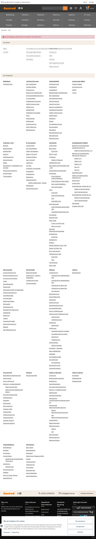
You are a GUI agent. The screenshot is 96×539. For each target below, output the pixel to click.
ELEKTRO (54, 151)
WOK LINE (52, 265)
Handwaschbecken (55, 395)
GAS (52, 198)
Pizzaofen (6, 400)
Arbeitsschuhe (7, 83)
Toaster (5, 317)
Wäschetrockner (54, 425)
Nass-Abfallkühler (55, 350)
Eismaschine (30, 89)
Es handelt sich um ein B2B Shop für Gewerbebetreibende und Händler (32, 509)
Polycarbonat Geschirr (10, 170)
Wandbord (52, 129)
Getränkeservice (8, 156)
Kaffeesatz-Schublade (33, 112)
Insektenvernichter (32, 280)
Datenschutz (45, 508)
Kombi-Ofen (76, 183)
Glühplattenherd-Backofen (57, 170)
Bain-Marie (52, 148)
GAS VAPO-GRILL (57, 186)
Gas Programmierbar (81, 191)
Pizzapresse (7, 402)
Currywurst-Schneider (10, 277)
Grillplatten (52, 173)
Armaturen (52, 375)
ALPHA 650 (53, 145)
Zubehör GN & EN (78, 205)
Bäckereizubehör (31, 272)
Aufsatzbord (53, 89)
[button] (81, 8)
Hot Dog (28, 165)
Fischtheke (6, 452)
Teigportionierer (8, 417)
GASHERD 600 (56, 200)
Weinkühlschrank (54, 365)
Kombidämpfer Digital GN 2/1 (81, 194)
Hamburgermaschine (10, 292)
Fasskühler (52, 299)
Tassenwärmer (31, 461)
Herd (50, 189)
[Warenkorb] (90, 8)
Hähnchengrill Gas (11, 386)
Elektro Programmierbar (82, 188)
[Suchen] (52, 8)
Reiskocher (29, 176)
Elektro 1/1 (78, 158)
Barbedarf (29, 452)
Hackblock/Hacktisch (56, 109)
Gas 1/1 (76, 166)
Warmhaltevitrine (31, 475)
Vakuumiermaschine (9, 323)
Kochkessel (52, 214)
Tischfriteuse (53, 262)
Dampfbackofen (77, 172)
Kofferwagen (53, 115)
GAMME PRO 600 (54, 162)
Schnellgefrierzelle (55, 356)
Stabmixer (6, 315)
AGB (42, 514)
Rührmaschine (7, 405)
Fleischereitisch (54, 100)
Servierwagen (53, 126)
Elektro (53, 428)
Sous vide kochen (54, 250)
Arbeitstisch (53, 86)
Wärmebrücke (53, 135)
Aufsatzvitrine (53, 272)
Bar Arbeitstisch (31, 83)
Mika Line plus (56, 225)
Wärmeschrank (54, 138)
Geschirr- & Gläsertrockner (57, 389)
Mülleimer (52, 118)
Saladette (52, 353)
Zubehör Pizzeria (8, 420)
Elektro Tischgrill (31, 153)
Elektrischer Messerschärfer (35, 455)
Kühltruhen (52, 327)
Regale (51, 120)
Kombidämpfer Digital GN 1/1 (81, 185)
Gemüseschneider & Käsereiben (13, 289)
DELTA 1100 (53, 153)
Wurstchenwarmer (32, 188)
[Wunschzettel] (76, 8)
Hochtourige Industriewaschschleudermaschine (59, 400)
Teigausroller (7, 411)
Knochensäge (7, 298)
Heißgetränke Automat (33, 100)
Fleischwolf (6, 286)
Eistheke (6, 450)
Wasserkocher (30, 129)
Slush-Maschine (31, 126)
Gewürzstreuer (8, 159)
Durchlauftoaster (31, 148)
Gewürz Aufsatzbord (55, 106)
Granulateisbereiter (55, 307)
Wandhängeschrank (55, 132)
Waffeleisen (30, 185)
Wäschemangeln (54, 422)
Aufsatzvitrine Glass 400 (59, 287)
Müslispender (30, 118)
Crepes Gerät (30, 145)
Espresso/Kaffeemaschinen (35, 95)
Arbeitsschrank (54, 83)
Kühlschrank (55, 316)
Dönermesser (7, 377)
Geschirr (6, 153)
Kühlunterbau (53, 342)
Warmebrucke (30, 469)
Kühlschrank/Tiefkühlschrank (58, 313)
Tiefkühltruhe (55, 339)
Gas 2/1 (76, 169)
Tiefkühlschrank (56, 319)
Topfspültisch (53, 419)
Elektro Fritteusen (57, 159)
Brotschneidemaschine (10, 275)
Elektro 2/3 (78, 163)
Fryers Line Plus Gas (57, 223)
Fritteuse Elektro (31, 156)
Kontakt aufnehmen (87, 492)
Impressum (44, 511)
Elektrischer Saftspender (34, 92)
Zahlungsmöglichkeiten (32, 515)
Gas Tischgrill (30, 159)
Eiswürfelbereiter (54, 296)
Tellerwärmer (30, 464)
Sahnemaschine (31, 123)
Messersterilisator (8, 300)
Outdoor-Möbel (77, 83)
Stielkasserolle (76, 377)
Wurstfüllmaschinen (9, 329)
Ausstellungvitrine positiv (59, 333)
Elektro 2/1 (78, 160)
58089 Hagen (61, 517)
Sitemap (43, 517)
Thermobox (29, 467)
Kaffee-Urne (30, 106)
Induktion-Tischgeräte (33, 168)
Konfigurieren (79, 527)
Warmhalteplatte (31, 472)
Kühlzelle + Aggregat (55, 347)
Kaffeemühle (30, 109)
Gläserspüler (53, 392)
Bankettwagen (30, 450)
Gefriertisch (55, 325)
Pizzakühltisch (7, 397)
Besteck (5, 145)
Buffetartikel (7, 151)
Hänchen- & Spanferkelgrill (12, 383)
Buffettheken (7, 447)
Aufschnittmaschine (9, 272)
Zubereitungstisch (55, 367)
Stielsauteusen (77, 380)
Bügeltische (53, 380)
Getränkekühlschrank (56, 305)
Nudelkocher (30, 173)
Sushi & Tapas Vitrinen (10, 474)
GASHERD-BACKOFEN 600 (60, 211)
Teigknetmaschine (9, 414)
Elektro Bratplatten (32, 151)
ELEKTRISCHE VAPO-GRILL (60, 180)
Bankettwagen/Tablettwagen (58, 92)
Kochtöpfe (75, 375)
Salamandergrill (31, 179)
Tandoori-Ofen (7, 408)
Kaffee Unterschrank (32, 103)
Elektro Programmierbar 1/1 (83, 150)
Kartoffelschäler (8, 295)
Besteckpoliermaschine (56, 377)
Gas (52, 431)
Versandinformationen (32, 518)
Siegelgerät (6, 312)
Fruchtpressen (30, 98)
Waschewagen (53, 434)
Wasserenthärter (54, 439)
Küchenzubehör (31, 282)
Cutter (5, 280)
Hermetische (55, 290)
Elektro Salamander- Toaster (37, 182)
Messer (28, 458)
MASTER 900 (53, 217)
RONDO (51, 242)
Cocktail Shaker (31, 86)
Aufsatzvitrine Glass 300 (59, 285)
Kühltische (52, 322)
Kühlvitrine (54, 336)
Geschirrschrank (54, 103)
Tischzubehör (7, 175)
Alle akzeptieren (79, 522)
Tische (74, 92)
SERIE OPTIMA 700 (55, 247)
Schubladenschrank (55, 123)
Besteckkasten (7, 148)
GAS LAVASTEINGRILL (58, 183)
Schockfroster (53, 359)
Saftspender (30, 120)
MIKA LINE (52, 220)
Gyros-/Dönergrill (8, 380)
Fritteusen (52, 156)
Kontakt (91, 2)
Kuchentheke (7, 455)
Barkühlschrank (54, 293)
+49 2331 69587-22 (63, 508)
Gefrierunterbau (56, 345)
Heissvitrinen (9, 466)
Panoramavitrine (8, 469)
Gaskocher (29, 162)
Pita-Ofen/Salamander (10, 394)
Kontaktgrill (30, 170)
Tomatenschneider (9, 320)
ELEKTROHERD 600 (57, 195)
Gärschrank (76, 180)
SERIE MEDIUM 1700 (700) (58, 245)
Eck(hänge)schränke (55, 98)
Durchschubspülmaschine (57, 386)
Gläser (5, 162)
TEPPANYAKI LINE (55, 253)
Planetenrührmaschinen (11, 309)
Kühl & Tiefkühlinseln (56, 310)
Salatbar (5, 472)
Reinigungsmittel (31, 375)
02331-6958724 (46, 492)
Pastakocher (53, 239)
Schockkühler (55, 362)
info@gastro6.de (67, 492)
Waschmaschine (54, 437)
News (85, 2)
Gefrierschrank (54, 302)
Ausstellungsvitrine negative (60, 330)
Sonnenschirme (77, 86)
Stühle (74, 89)
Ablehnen (79, 532)
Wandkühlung (7, 477)
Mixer (28, 115)
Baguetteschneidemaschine (12, 375)
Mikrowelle (75, 202)
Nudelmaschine (8, 306)
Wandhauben (76, 272)
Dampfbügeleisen (54, 383)
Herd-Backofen (54, 203)
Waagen (5, 326)
